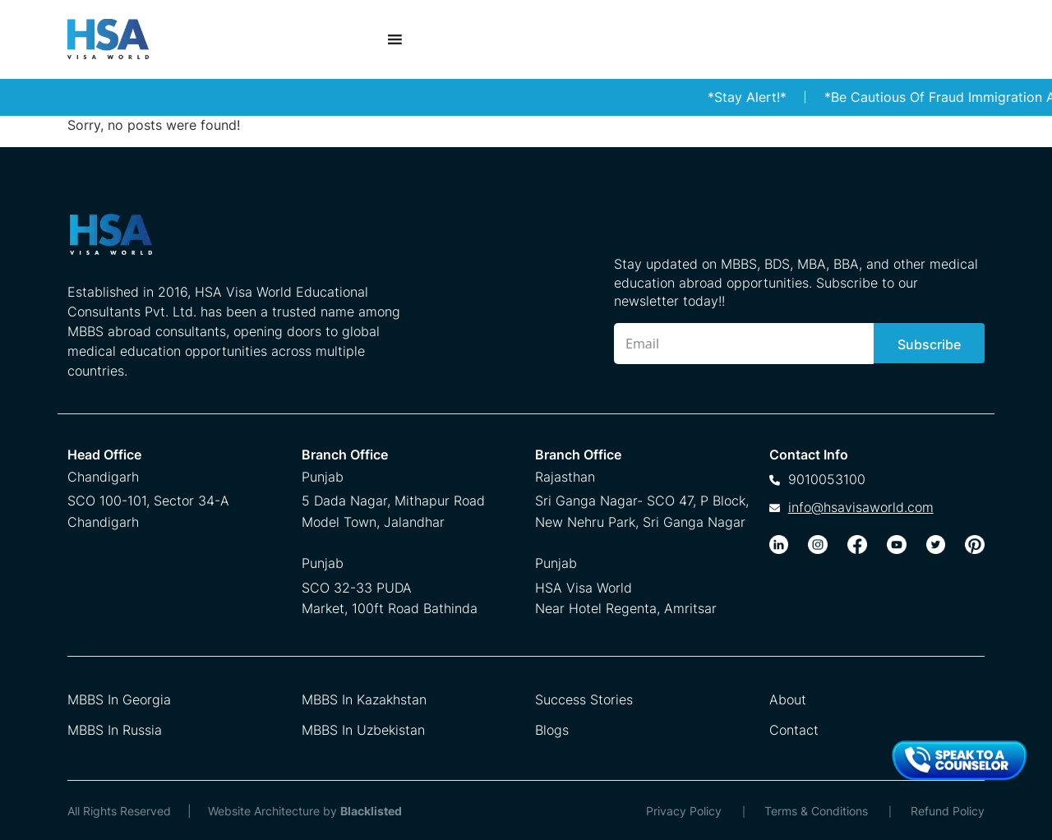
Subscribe (929, 344)
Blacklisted (371, 811)
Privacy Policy (684, 811)
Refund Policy (948, 811)
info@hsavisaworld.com (861, 507)
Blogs (552, 730)
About (787, 699)
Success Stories (584, 699)
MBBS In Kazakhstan (364, 699)
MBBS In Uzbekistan (363, 730)
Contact (794, 730)
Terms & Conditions (816, 811)
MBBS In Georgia (119, 699)
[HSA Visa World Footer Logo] (238, 241)
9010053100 (826, 479)
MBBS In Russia (114, 730)
